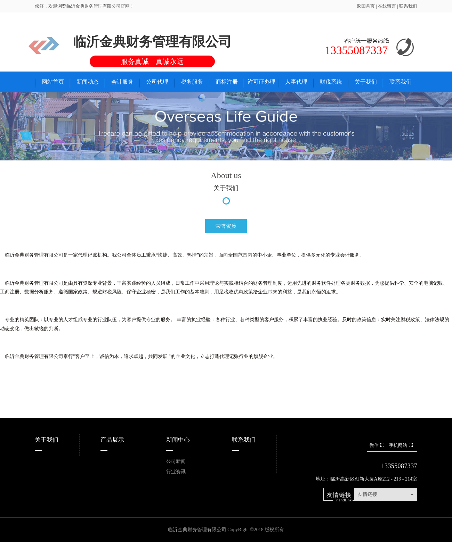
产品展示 (112, 439)
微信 (378, 445)
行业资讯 (176, 471)
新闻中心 (178, 439)
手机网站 (401, 445)
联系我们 (408, 6)
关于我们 (46, 439)
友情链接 (367, 494)
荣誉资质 (226, 226)
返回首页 (366, 6)
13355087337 (399, 465)
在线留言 (387, 6)
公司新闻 (176, 461)
